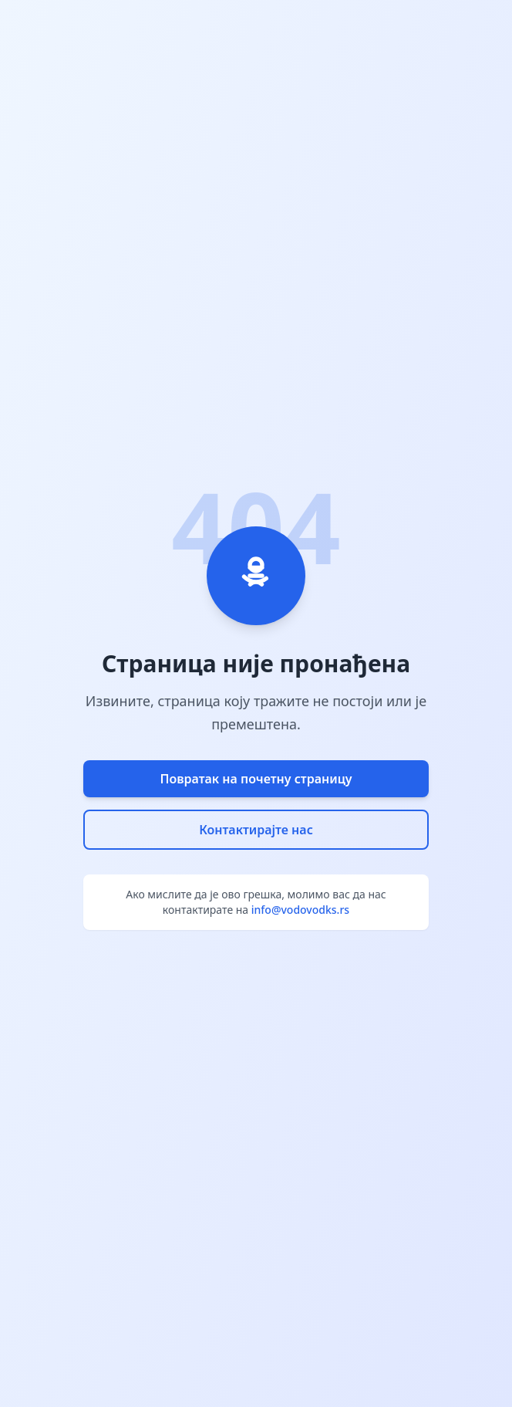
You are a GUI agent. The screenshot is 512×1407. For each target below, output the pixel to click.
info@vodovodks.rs (300, 909)
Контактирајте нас (256, 829)
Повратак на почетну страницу (256, 778)
